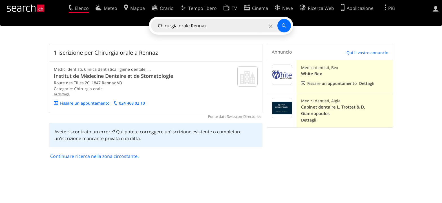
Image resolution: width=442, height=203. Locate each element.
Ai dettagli (62, 94)
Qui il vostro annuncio (367, 52)
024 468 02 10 (132, 103)
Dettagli (366, 83)
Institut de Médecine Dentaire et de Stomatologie (113, 75)
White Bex (311, 74)
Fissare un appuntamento (85, 103)
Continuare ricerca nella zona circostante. (94, 156)
